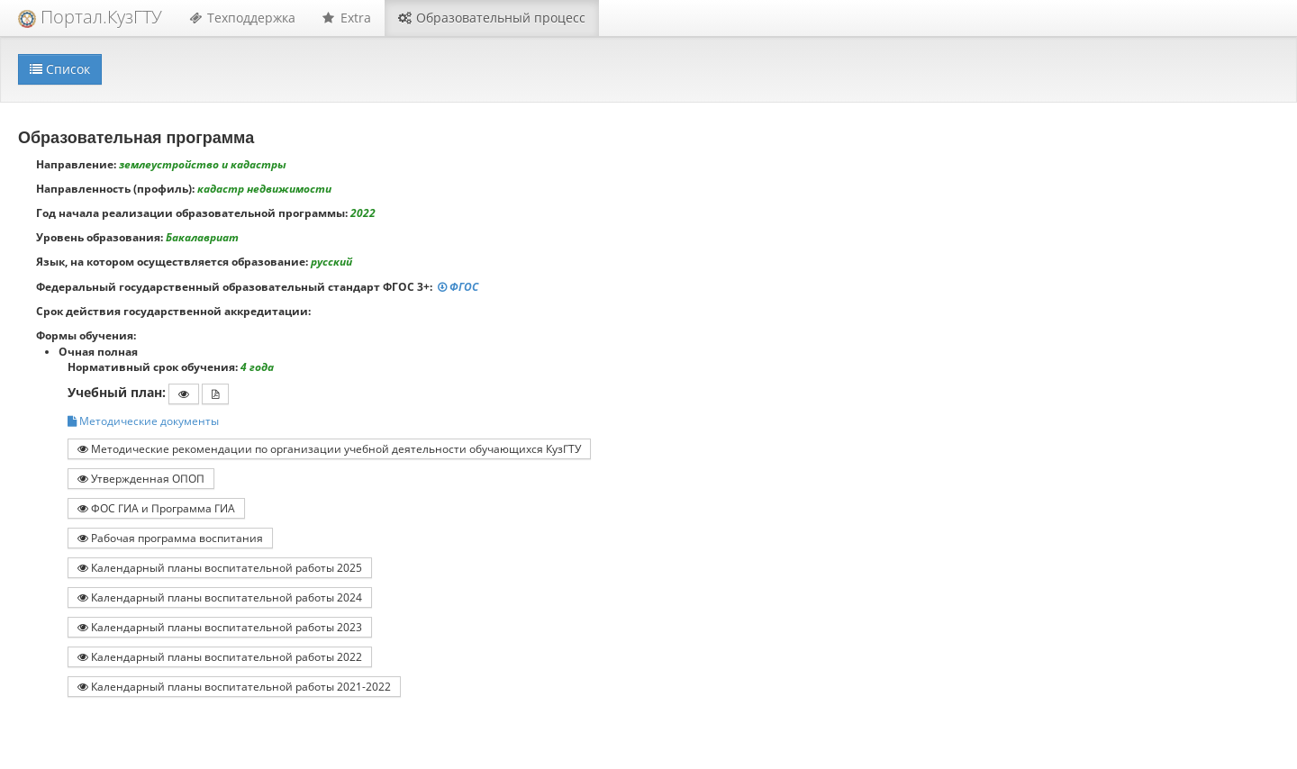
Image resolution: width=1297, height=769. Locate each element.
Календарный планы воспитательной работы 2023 (219, 627)
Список (60, 68)
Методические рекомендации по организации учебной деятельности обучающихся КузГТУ (329, 448)
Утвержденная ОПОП (140, 478)
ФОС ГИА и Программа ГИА (156, 508)
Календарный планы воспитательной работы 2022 (219, 656)
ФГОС (459, 286)
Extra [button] (346, 17)
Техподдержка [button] (242, 17)
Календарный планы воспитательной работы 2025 (219, 567)
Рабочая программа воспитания (170, 537)
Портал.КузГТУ (90, 17)
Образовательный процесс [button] (491, 17)
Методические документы (143, 421)
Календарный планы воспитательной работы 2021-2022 (234, 686)
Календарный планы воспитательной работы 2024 (219, 597)
